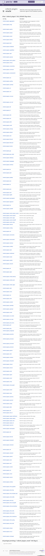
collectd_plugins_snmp (7, 381)
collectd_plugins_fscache (8, 146)
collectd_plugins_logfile (7, 194)
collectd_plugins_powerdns (8, 334)
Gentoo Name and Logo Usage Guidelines (24, 553)
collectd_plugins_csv (7, 88)
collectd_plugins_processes (8, 338)
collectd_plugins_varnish (8, 466)
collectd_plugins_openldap (8, 305)
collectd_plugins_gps (7, 150)
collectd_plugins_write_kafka (8, 497)
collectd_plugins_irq (7, 184)
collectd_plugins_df (6, 110)
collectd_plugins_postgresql (8, 330)
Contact (41, 550)
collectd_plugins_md (7, 231)
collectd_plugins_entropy (8, 128)
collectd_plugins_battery (8, 39)
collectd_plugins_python (8, 350)
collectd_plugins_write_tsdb (8, 523)
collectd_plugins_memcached (9, 239)
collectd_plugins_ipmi (7, 172)
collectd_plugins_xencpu (8, 528)
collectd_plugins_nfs (7, 268)
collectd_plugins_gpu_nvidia (8, 154)
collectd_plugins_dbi (7, 106)
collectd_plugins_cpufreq (8, 81)
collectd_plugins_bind (7, 43)
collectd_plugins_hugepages (8, 161)
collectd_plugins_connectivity (9, 66)
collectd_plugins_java (7, 189)
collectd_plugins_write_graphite (9, 486)
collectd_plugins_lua (7, 205)
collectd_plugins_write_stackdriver (10, 516)
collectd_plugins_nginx (7, 271)
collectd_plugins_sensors (8, 367)
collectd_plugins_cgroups (8, 57)
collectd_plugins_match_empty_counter (11, 213)
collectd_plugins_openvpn (8, 309)
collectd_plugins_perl (7, 325)
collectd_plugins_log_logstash (9, 198)
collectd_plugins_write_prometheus (10, 506)
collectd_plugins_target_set (8, 422)
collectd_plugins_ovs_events (8, 315)
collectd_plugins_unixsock (8, 453)
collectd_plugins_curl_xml (8, 102)
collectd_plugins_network (8, 263)
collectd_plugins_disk (7, 115)
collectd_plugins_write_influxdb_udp (10, 493)
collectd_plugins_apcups (7, 32)
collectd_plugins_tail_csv (8, 412)
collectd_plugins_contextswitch (9, 73)
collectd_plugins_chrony (7, 62)
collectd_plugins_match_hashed (9, 215)
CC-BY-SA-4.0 (12, 553)
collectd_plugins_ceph (7, 53)
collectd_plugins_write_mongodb (9, 502)
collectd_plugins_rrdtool (7, 364)
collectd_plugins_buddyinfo (8, 46)
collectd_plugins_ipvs (7, 181)
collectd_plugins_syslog (7, 403)
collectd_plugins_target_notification (10, 416)
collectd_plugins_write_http (8, 490)
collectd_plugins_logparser (8, 201)
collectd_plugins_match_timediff (9, 220)
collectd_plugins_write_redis (8, 510)
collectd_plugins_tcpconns (8, 425)
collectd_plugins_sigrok (7, 374)
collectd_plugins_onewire (8, 302)
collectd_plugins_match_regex (9, 217)
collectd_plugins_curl (7, 91)
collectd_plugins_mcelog (8, 227)
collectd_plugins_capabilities (8, 50)
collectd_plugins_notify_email (9, 280)
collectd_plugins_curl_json (8, 96)
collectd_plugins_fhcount (8, 139)
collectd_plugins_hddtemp (8, 157)
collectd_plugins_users (7, 459)
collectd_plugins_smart (7, 378)
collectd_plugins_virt (7, 470)
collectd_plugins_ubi (7, 449)
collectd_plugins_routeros (8, 357)
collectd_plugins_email (7, 125)
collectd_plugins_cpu (7, 77)
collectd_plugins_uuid (7, 463)
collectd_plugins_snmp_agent (9, 385)
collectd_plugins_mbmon (8, 224)
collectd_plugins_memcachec (8, 234)
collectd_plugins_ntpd (7, 288)
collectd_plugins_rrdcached (8, 360)
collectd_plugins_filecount (8, 142)
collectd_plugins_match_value (9, 222)
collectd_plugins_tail (7, 410)
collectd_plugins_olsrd (7, 298)
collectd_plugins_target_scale (8, 420)
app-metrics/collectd (7, 543)
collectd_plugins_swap (7, 393)
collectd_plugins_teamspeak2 (9, 428)
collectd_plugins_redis (7, 353)
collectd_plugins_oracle (7, 312)
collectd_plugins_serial (7, 371)
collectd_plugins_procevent (8, 343)
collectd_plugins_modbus (8, 246)
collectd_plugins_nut (7, 295)
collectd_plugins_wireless (8, 481)
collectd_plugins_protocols (8, 347)
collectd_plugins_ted (7, 432)
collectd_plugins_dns (7, 118)
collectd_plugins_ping (7, 328)
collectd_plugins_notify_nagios (9, 284)
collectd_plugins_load (7, 192)
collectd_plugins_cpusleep (8, 84)
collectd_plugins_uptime (8, 456)
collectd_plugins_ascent (7, 36)
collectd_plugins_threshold (8, 440)
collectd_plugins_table (7, 407)
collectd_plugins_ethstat (8, 132)
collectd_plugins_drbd (7, 121)
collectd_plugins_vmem (7, 473)
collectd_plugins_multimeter (8, 253)
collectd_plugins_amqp (7, 24)
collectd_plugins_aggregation (8, 21)
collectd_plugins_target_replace (9, 418)
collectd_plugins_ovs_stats (8, 319)
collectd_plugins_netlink (7, 260)
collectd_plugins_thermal (8, 436)
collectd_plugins (11, 9)
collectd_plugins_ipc (7, 169)
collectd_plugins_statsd (7, 389)
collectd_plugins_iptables (8, 177)
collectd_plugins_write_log (8, 500)
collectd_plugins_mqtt (7, 249)
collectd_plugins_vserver (8, 477)
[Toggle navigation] (2, 5)
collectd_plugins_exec (7, 135)
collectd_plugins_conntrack (8, 69)
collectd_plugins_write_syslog (9, 520)
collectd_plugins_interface (8, 164)
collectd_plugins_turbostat (8, 444)
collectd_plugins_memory (8, 243)
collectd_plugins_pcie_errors (8, 322)
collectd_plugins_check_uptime (9, 60)
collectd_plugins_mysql (7, 256)
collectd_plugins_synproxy (8, 396)
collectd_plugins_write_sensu (8, 513)
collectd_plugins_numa (7, 291)
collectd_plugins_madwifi (8, 208)
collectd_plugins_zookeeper (8, 536)
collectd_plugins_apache (7, 29)
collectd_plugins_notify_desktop (9, 276)
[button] (31, 2)
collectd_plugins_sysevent (8, 400)
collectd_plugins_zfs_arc (7, 531)
